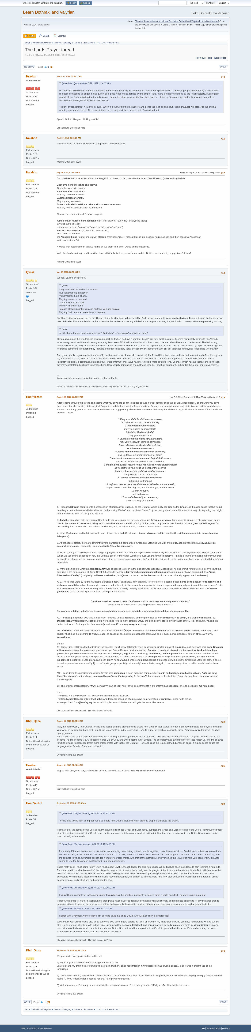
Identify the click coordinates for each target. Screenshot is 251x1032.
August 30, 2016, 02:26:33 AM (70, 397)
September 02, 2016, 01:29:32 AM (71, 803)
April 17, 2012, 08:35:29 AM (69, 138)
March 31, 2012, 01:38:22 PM (69, 76)
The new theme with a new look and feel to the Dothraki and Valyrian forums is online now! (177, 21)
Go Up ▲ (226, 1028)
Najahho (31, 138)
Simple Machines (44, 1028)
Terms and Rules (214, 1028)
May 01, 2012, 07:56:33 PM (68, 172)
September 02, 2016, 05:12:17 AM (71, 950)
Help (203, 1028)
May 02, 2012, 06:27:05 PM (68, 272)
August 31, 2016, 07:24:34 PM (70, 765)
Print (223, 67)
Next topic (220, 58)
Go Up (27, 1002)
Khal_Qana (33, 721)
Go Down (29, 67)
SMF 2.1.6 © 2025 (28, 1028)
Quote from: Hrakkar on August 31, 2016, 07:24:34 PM (87, 908)
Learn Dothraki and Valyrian (49, 12)
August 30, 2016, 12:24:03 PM (70, 721)
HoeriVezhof (34, 396)
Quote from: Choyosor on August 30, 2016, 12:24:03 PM (88, 813)
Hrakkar (31, 76)
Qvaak (30, 272)
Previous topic (204, 58)
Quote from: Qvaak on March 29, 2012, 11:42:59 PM (86, 83)
